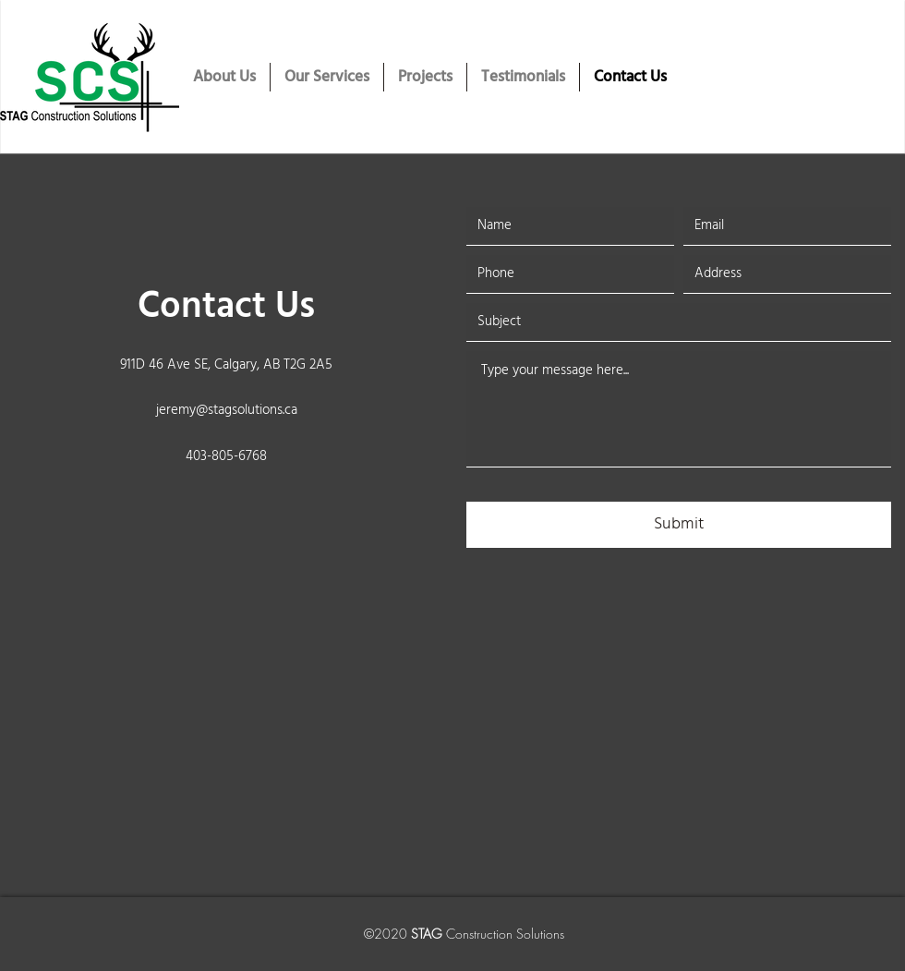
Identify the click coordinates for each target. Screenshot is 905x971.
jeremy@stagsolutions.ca (226, 410)
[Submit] (678, 525)
